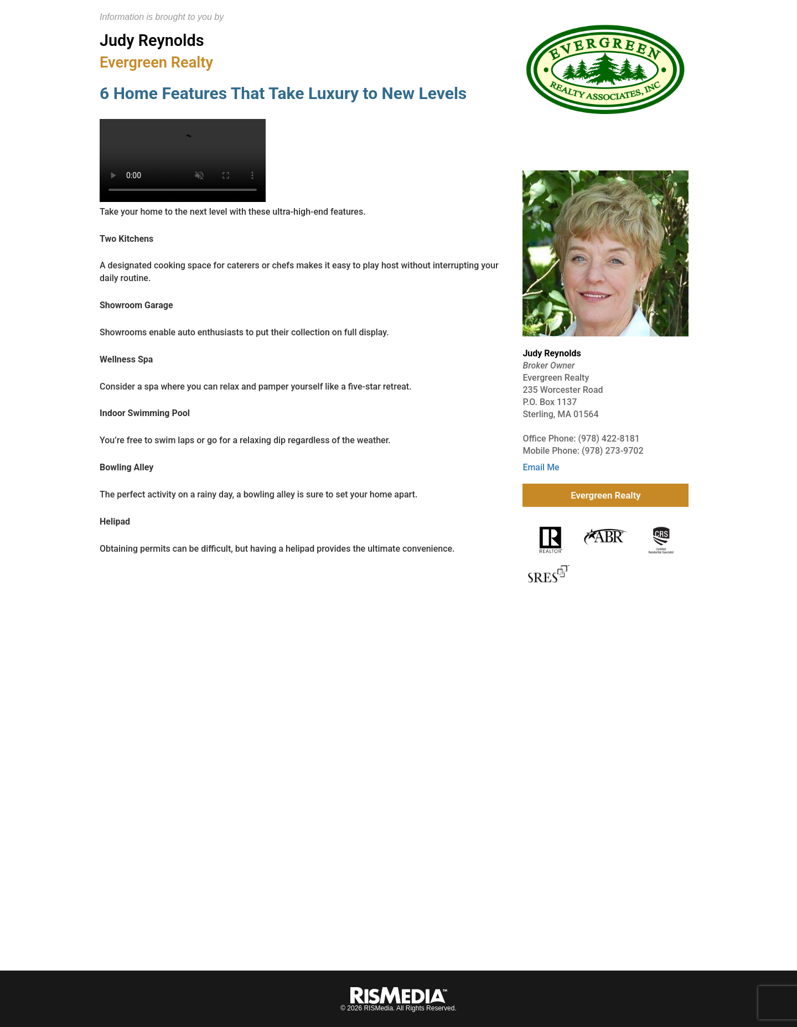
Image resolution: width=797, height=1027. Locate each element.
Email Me (540, 467)
